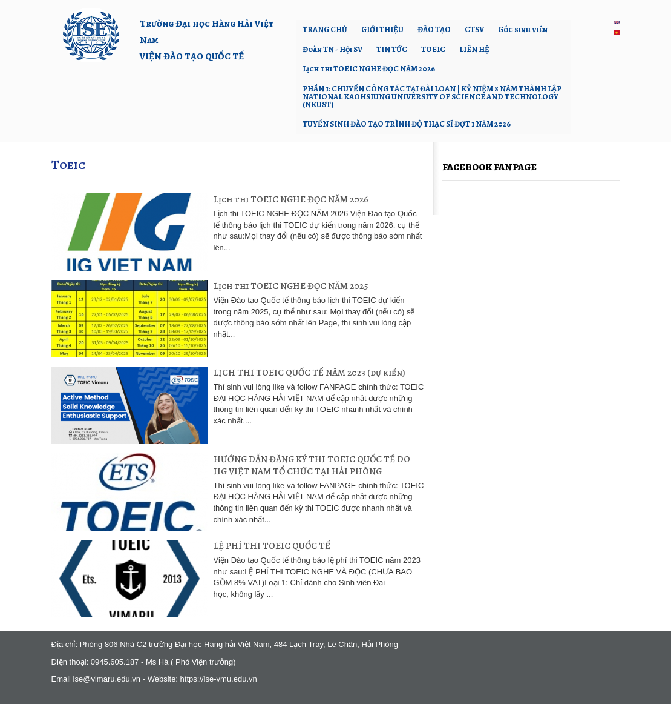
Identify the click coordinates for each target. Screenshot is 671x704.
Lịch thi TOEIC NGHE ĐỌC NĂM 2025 (291, 285)
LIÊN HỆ (474, 49)
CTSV (474, 29)
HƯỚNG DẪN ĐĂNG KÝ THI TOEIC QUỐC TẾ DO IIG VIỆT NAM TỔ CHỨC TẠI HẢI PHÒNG (312, 465)
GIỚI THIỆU (382, 29)
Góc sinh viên (523, 29)
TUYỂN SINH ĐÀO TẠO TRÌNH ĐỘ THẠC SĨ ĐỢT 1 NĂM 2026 (407, 124)
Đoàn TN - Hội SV (332, 49)
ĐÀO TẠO (434, 29)
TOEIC (433, 49)
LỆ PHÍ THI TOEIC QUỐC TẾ (272, 545)
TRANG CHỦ (325, 29)
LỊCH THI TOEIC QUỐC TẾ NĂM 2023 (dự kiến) (309, 372)
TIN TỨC (391, 49)
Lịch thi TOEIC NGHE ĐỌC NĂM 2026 (369, 69)
